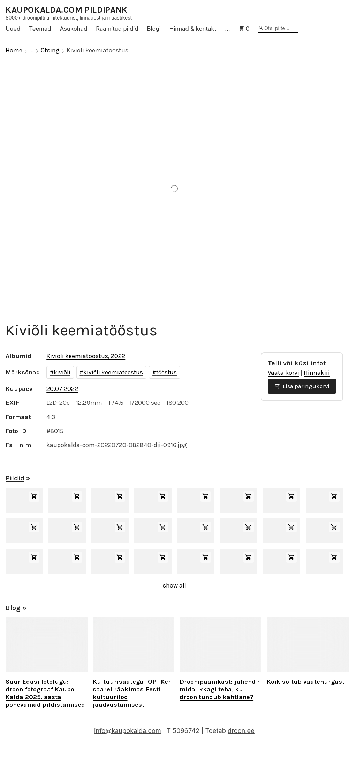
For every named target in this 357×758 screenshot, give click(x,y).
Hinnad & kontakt (192, 28)
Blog (13, 608)
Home (14, 50)
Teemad (40, 28)
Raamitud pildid (117, 28)
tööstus (166, 372)
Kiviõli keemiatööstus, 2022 (85, 356)
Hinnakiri (317, 373)
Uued (13, 28)
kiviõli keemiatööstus (113, 372)
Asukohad (74, 28)
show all (174, 585)
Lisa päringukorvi (301, 386)
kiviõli (62, 372)
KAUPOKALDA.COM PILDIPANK (67, 10)
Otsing (50, 50)
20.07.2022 (62, 389)
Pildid (15, 478)
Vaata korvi (283, 373)
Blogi (154, 28)
